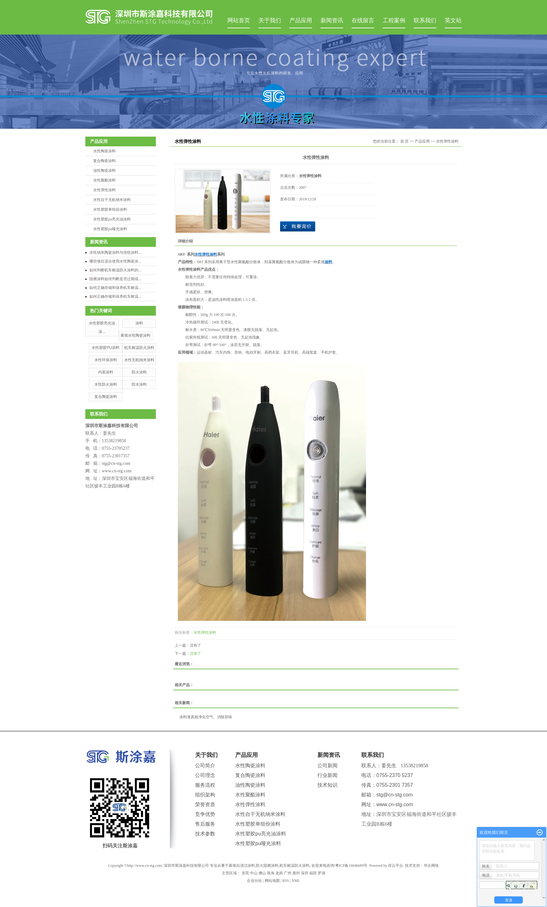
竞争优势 (205, 814)
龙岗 (279, 873)
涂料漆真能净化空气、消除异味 (205, 717)
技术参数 (205, 833)
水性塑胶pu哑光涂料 (110, 229)
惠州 (296, 873)
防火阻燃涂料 (267, 865)
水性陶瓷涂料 (104, 151)
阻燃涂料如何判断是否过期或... (115, 279)
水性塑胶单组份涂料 (110, 209)
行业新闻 (327, 775)
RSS (285, 880)
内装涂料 (105, 372)
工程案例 (394, 20)
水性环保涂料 (105, 360)
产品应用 (300, 20)
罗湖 (321, 873)
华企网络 (431, 865)
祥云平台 (395, 865)
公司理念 (205, 775)
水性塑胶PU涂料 (105, 347)
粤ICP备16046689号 (351, 865)
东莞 (245, 873)
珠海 (270, 873)
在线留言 (363, 20)
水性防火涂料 (105, 384)
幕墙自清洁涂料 (242, 865)
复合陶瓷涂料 (104, 161)
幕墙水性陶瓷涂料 (135, 335)
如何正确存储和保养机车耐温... (115, 287)
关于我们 (269, 20)
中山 (254, 873)
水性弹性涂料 (104, 190)
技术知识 (327, 785)
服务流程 (205, 785)
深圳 (304, 873)
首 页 (404, 141)
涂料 (139, 323)
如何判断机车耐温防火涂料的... (115, 270)
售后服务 (205, 824)
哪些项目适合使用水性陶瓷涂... (115, 261)
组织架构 (205, 794)
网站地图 (272, 880)
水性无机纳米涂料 (139, 360)
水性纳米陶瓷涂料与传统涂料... (115, 252)
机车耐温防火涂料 (139, 347)
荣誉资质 (205, 804)
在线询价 (297, 226)
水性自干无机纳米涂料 (112, 200)
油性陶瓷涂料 (104, 170)
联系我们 (425, 20)
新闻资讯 (332, 20)
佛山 (262, 873)
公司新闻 (327, 765)
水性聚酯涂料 (104, 180)
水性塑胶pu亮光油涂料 (112, 219)
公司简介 (205, 765)
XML (296, 880)
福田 (313, 873)
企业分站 (254, 880)
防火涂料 (139, 372)
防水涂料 (139, 384)
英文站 (453, 20)
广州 (287, 873)
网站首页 (238, 20)
